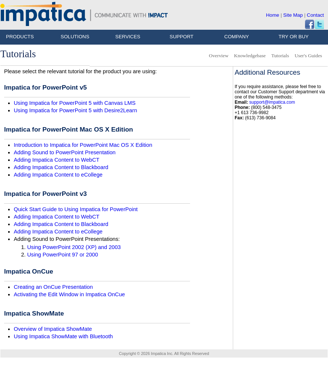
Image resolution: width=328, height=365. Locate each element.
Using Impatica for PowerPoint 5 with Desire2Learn (75, 110)
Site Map (293, 15)
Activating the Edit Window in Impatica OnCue (69, 294)
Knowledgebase (250, 55)
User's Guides (308, 55)
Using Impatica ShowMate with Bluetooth (63, 336)
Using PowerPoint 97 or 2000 (62, 255)
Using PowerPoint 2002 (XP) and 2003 (74, 247)
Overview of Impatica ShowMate (53, 329)
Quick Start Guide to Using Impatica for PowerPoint (76, 209)
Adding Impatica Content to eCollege (58, 175)
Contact (315, 15)
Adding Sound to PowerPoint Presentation (65, 152)
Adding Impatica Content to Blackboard (61, 167)
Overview (219, 55)
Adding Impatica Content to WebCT (56, 160)
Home (272, 15)
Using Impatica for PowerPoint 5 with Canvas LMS (74, 103)
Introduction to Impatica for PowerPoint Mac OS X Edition (83, 145)
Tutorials (280, 55)
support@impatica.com (272, 102)
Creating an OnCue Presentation (53, 287)
